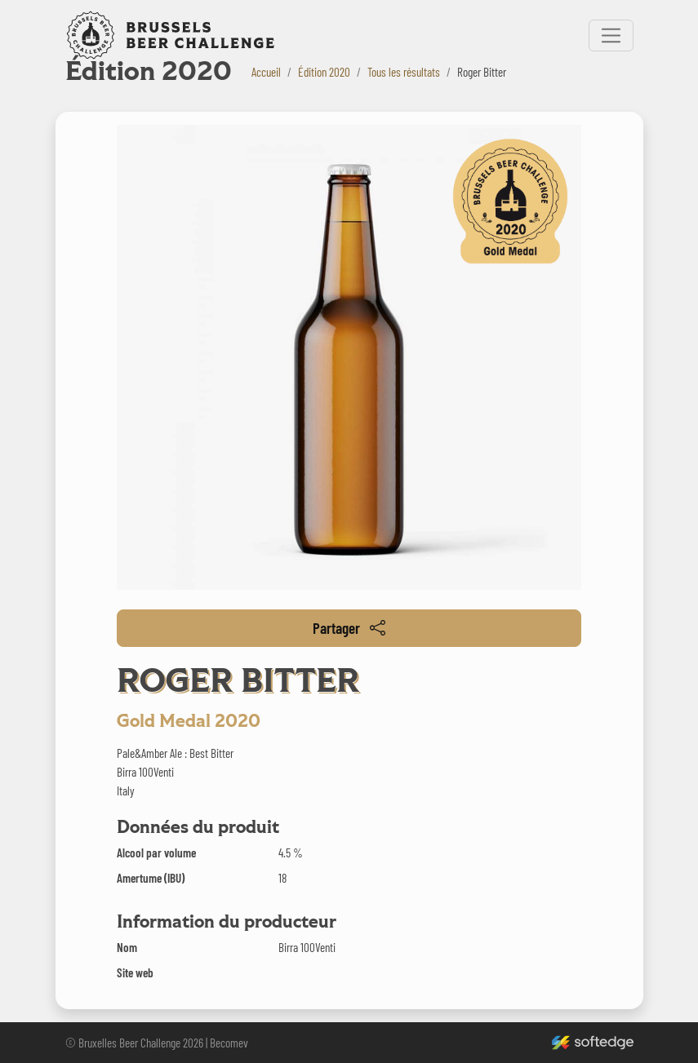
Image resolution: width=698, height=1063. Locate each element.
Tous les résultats (403, 71)
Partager (349, 627)
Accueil (266, 71)
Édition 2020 (324, 71)
